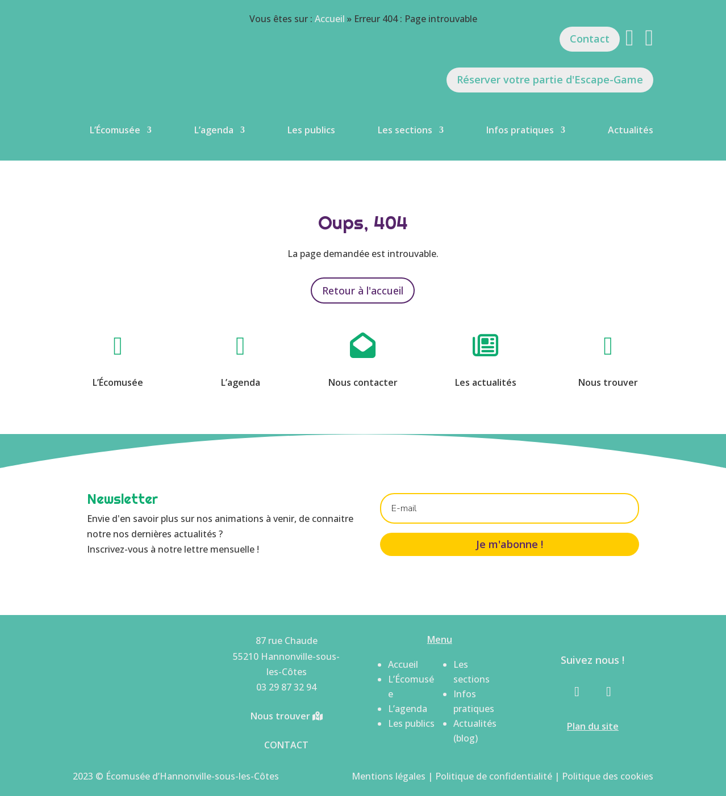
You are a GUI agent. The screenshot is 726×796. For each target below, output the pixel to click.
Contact (590, 38)
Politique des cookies (607, 776)
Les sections (405, 130)
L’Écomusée (115, 130)
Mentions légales (388, 776)
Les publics (311, 130)
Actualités (630, 130)
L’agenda (213, 130)
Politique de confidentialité (493, 776)
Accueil (330, 18)
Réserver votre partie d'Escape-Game (550, 79)
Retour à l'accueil (362, 290)
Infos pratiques (520, 130)
